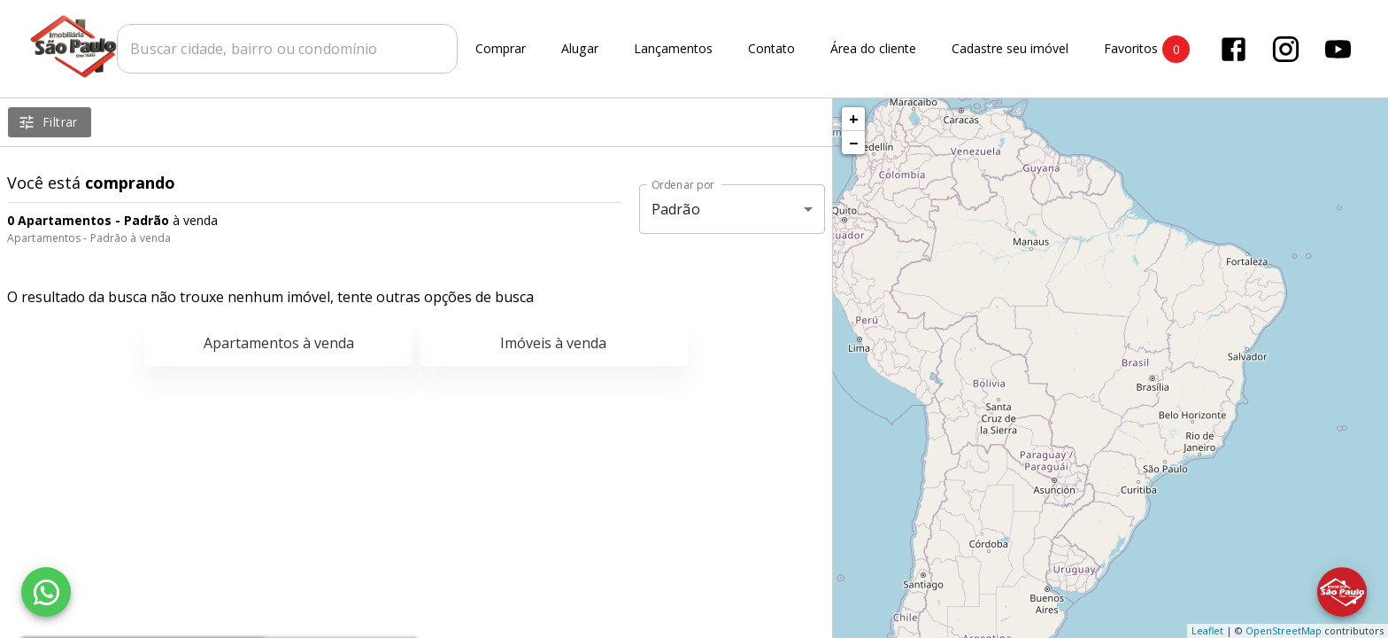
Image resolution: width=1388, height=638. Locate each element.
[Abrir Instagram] (1287, 49)
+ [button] (854, 118)
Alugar (581, 49)
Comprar (502, 49)
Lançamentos (675, 49)
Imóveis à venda (553, 343)
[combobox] (289, 49)
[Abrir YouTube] (1339, 49)
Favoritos (1148, 49)
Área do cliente (875, 49)
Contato (773, 49)
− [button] (853, 142)
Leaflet (1207, 630)
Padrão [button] (676, 209)
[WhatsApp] (46, 592)
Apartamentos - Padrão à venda (89, 237)
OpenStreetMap (1283, 630)
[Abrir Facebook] (1235, 49)
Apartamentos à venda (279, 343)
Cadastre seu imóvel (1011, 49)
